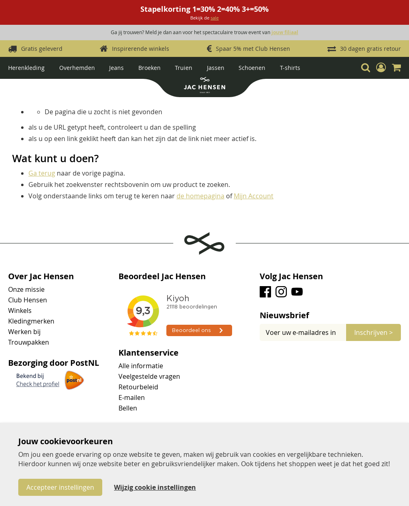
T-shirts (290, 68)
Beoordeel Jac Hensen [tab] (162, 276)
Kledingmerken (31, 321)
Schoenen (252, 68)
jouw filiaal (284, 32)
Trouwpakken (28, 342)
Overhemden (77, 68)
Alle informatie (140, 365)
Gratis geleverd (41, 48)
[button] (381, 67)
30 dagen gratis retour (370, 48)
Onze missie (26, 289)
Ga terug (41, 173)
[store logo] (204, 86)
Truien (183, 68)
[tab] (330, 315)
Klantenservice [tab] (148, 352)
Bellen (127, 408)
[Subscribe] (373, 332)
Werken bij (24, 331)
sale (215, 18)
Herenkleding (26, 68)
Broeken (149, 68)
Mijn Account (253, 195)
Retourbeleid (138, 386)
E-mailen (131, 397)
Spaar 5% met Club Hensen (253, 48)
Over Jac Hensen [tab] (41, 276)
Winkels (20, 310)
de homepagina (200, 195)
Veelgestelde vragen (149, 376)
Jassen (215, 68)
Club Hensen (27, 299)
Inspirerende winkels (140, 48)
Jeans (116, 68)
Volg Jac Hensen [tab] (291, 276)
